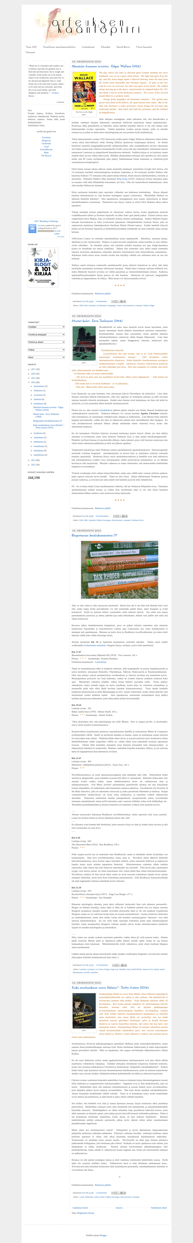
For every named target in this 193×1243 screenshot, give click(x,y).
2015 (33, 378)
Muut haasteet (144, 47)
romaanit (138, 305)
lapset (162, 969)
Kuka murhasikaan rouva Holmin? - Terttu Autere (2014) (48, 426)
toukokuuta (39, 437)
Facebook (46, 137)
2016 (33, 374)
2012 (33, 465)
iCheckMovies (46, 149)
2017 (33, 369)
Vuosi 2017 (31, 47)
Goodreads (60, 102)
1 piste (81, 1197)
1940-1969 (83, 520)
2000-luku (89, 1197)
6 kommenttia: (102, 301)
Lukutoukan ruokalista (95, 645)
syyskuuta (38, 395)
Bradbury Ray (125, 969)
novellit (87, 972)
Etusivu (119, 1208)
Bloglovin (46, 140)
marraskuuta (39, 386)
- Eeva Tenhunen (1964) (97, 321)
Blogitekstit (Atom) (85, 1213)
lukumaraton (78, 972)
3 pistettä (82, 969)
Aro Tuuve (99, 969)
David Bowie (123, 47)
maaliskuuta (39, 446)
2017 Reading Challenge (46, 221)
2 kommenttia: (102, 1193)
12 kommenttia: (102, 965)
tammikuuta (39, 455)
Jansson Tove (148, 969)
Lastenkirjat (88, 47)
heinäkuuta (39, 403)
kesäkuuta (38, 433)
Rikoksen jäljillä (103, 293)
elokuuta (38, 399)
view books (60, 236)
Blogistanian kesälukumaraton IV (94, 535)
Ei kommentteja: (102, 516)
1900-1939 (83, 305)
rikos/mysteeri (128, 305)
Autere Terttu (99, 1197)
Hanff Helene (136, 969)
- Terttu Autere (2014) (110, 987)
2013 (33, 460)
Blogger (103, 1235)
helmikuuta (39, 450)
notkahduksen (106, 410)
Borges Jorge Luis (111, 969)
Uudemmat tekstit (80, 1208)
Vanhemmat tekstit (159, 1208)
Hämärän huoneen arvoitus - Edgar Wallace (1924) (48, 408)
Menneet (30, 52)
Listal (46, 146)
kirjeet (156, 969)
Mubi (46, 152)
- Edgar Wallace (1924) (106, 66)
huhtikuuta (38, 442)
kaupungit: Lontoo (115, 305)
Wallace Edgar (148, 305)
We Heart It (46, 156)
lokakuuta (38, 390)
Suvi (84, 301)
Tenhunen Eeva (138, 520)
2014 (33, 382)
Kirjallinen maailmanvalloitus (59, 47)
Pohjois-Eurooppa (103, 520)
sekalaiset (94, 972)
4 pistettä (92, 305)
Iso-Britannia (101, 305)
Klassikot (105, 47)
